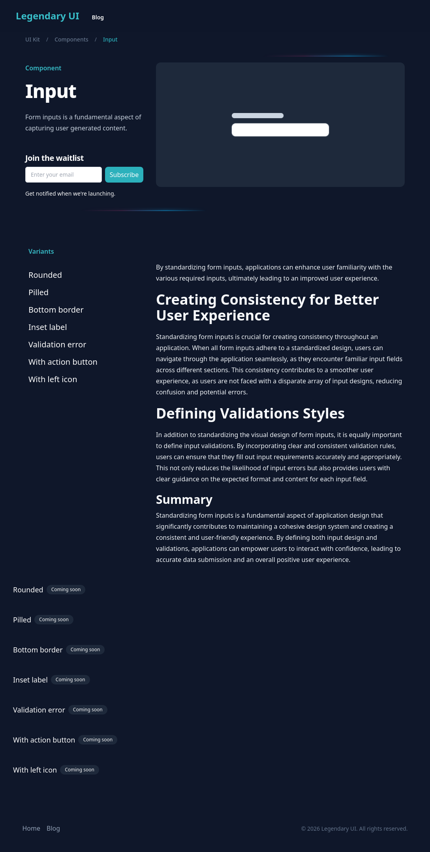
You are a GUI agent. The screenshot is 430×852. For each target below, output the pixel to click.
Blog (98, 17)
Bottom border (56, 309)
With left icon (52, 379)
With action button (63, 361)
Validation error (57, 344)
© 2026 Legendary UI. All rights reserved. (354, 828)
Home (32, 828)
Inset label (47, 327)
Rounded (45, 275)
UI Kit (32, 39)
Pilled (38, 292)
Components (71, 39)
